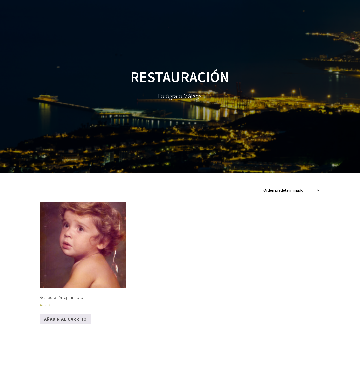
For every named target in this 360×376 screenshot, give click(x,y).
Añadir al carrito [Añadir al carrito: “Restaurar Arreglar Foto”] (65, 319)
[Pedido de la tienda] (290, 190)
